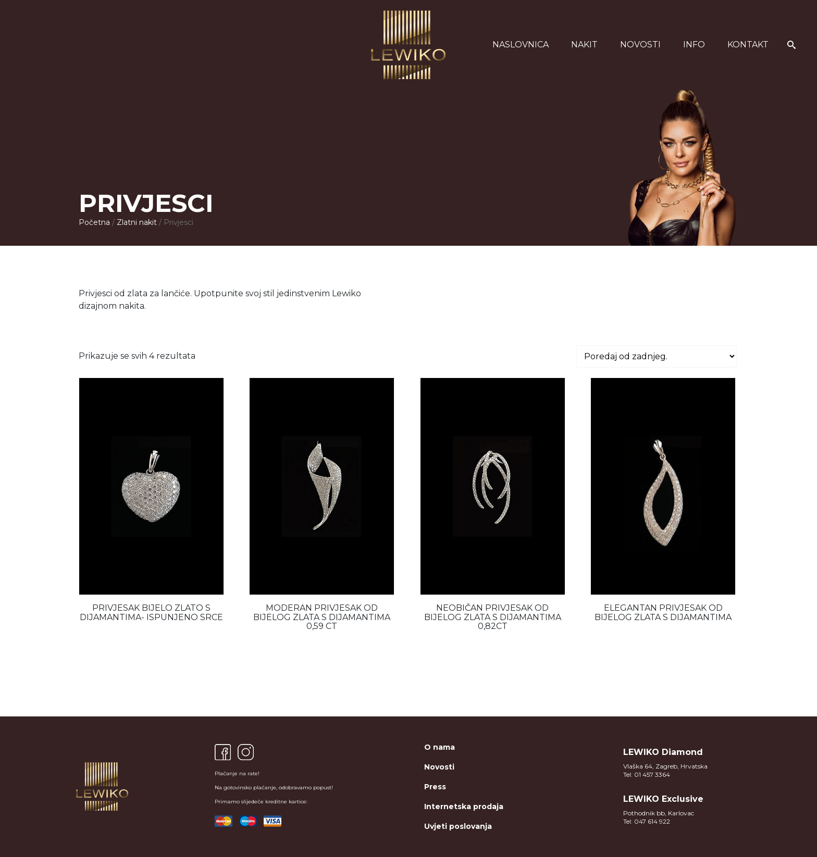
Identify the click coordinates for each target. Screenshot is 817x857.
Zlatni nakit (137, 222)
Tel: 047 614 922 (646, 821)
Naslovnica (520, 44)
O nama (439, 747)
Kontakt (748, 44)
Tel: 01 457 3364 (646, 774)
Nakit (584, 44)
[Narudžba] (656, 356)
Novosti (640, 44)
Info (694, 44)
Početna (94, 222)
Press (435, 786)
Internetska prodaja (463, 806)
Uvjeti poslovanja (458, 826)
